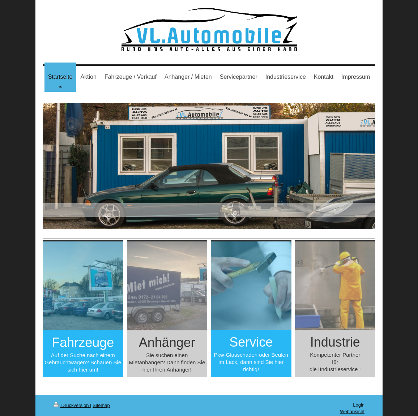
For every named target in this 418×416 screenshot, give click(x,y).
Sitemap (101, 405)
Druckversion (72, 405)
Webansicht (352, 411)
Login (358, 405)
